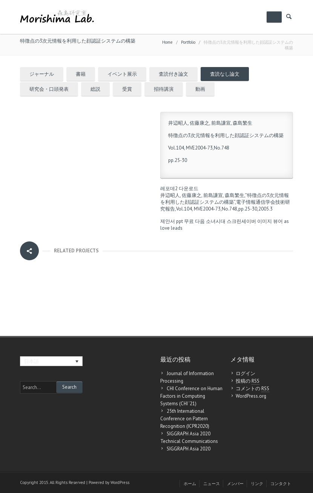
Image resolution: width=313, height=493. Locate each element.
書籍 (81, 74)
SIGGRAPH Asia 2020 (188, 449)
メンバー (235, 483)
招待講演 (163, 89)
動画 (200, 89)
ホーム (190, 483)
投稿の (247, 381)
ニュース (211, 483)
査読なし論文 (224, 74)
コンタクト (280, 483)
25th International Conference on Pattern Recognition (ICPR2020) (184, 418)
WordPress (119, 482)
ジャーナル (41, 74)
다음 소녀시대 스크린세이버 (225, 221)
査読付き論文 (173, 74)
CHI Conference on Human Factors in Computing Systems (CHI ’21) (191, 396)
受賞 (127, 89)
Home (167, 42)
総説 (95, 89)
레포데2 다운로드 (179, 188)
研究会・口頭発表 (49, 89)
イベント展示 (122, 74)
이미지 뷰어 (270, 221)
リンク (257, 483)
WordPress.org (251, 396)
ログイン (245, 373)
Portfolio (188, 42)
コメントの (252, 388)
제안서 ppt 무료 (177, 221)
